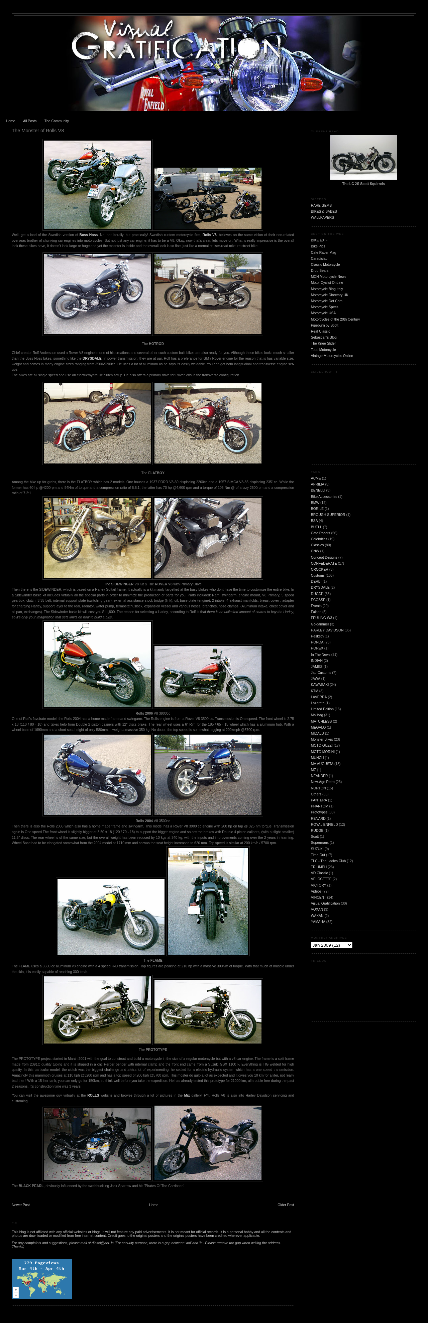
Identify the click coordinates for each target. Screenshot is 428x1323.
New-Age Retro (323, 782)
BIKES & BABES (324, 211)
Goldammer (320, 624)
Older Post (286, 1205)
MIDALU (317, 733)
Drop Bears (320, 270)
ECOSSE (318, 600)
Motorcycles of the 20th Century (335, 319)
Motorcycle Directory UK (329, 295)
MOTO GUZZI (322, 745)
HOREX (317, 648)
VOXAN (317, 909)
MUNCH (317, 758)
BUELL (316, 527)
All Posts (29, 121)
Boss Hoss (89, 235)
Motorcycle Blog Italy (327, 289)
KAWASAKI (320, 685)
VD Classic (319, 873)
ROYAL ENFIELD (324, 824)
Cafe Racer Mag (323, 252)
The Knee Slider (323, 343)
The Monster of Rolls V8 (38, 130)
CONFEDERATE (324, 563)
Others (316, 794)
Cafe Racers (320, 533)
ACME (316, 478)
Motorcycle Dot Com (326, 301)
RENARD (318, 818)
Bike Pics (318, 246)
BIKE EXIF (319, 240)
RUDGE (317, 830)
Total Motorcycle (323, 350)
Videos (316, 891)
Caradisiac (319, 258)
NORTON (318, 788)
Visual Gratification (325, 903)
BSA (314, 521)
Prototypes (319, 812)
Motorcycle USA (323, 313)
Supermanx (320, 842)
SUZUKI (317, 849)
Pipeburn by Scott (324, 325)
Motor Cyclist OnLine (327, 283)
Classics (317, 545)
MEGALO (318, 727)
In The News (320, 654)
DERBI (316, 581)
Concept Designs (324, 557)
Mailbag (317, 715)
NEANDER (319, 776)
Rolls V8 (210, 235)
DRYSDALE (92, 358)
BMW (315, 503)
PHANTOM (319, 806)
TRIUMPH (319, 867)
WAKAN (317, 916)
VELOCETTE (321, 879)
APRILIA (317, 484)
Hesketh (317, 636)
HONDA (317, 642)
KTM (314, 691)
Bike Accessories (324, 497)
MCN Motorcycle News (328, 276)
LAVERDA (319, 697)
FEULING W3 (321, 618)
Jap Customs (321, 673)
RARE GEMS (321, 205)
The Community (56, 121)
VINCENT (318, 897)
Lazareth (317, 703)
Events (316, 606)
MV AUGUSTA (322, 764)
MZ (313, 770)
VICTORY (318, 885)
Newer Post (21, 1205)
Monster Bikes (322, 739)
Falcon (316, 612)
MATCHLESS (321, 721)
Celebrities (319, 539)
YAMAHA (318, 922)
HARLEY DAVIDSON (327, 630)
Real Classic (320, 331)
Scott (315, 836)
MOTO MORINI (323, 752)
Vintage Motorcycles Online (332, 356)
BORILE (317, 509)
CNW (315, 551)
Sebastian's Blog (324, 337)
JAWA (315, 679)
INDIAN (317, 661)
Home (10, 121)
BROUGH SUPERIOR (328, 515)
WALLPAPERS (322, 217)
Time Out (318, 855)
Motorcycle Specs (324, 307)
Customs (318, 575)
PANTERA (319, 800)
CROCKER (319, 569)
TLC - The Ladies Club (328, 861)
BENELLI (318, 490)
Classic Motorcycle (325, 264)
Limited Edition (322, 709)
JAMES (317, 667)
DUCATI (317, 594)
